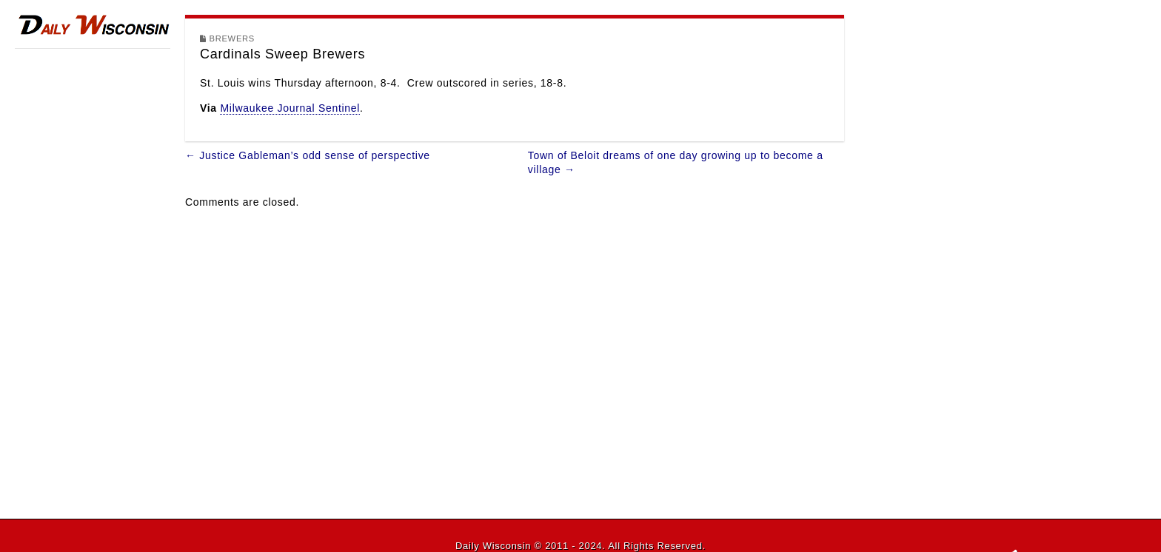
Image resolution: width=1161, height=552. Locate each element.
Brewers (232, 38)
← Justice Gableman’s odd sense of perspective (307, 155)
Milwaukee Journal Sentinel (290, 108)
